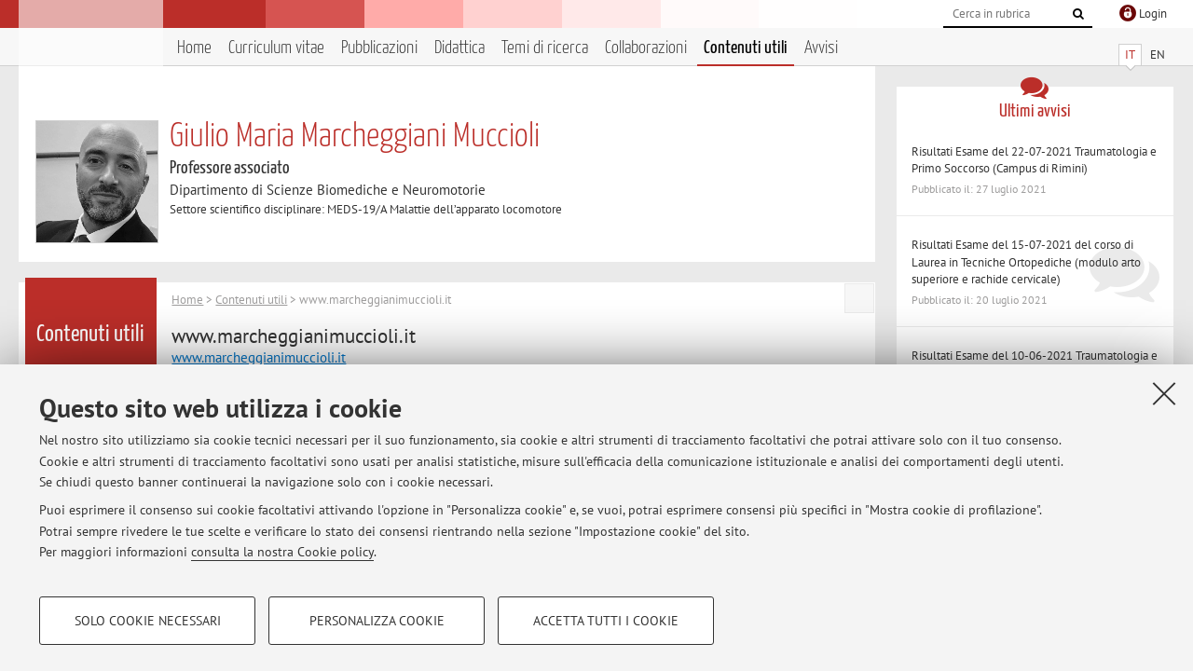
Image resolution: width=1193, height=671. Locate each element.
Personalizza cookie (377, 620)
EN (1157, 54)
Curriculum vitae (276, 48)
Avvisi (821, 48)
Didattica (459, 48)
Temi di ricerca (544, 48)
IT (1130, 54)
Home (194, 48)
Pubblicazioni (379, 48)
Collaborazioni (646, 48)
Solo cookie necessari (148, 620)
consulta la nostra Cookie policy (282, 551)
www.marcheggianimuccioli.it (258, 357)
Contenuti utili (746, 48)
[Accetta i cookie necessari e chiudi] (1164, 393)
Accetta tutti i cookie (606, 620)
